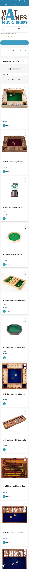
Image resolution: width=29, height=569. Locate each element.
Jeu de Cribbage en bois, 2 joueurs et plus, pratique (13, 486)
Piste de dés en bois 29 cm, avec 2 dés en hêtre (13, 254)
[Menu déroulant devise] (6, 4)
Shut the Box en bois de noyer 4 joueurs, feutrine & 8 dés (13, 162)
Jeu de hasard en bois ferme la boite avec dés (14, 300)
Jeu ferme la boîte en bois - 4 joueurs (12, 116)
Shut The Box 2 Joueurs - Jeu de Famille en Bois (13, 533)
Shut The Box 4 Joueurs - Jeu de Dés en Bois (14, 394)
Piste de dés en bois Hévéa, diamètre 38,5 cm (14, 347)
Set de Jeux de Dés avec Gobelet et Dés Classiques (13, 208)
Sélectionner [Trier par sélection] (13, 74)
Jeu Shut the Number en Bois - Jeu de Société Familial (14, 440)
